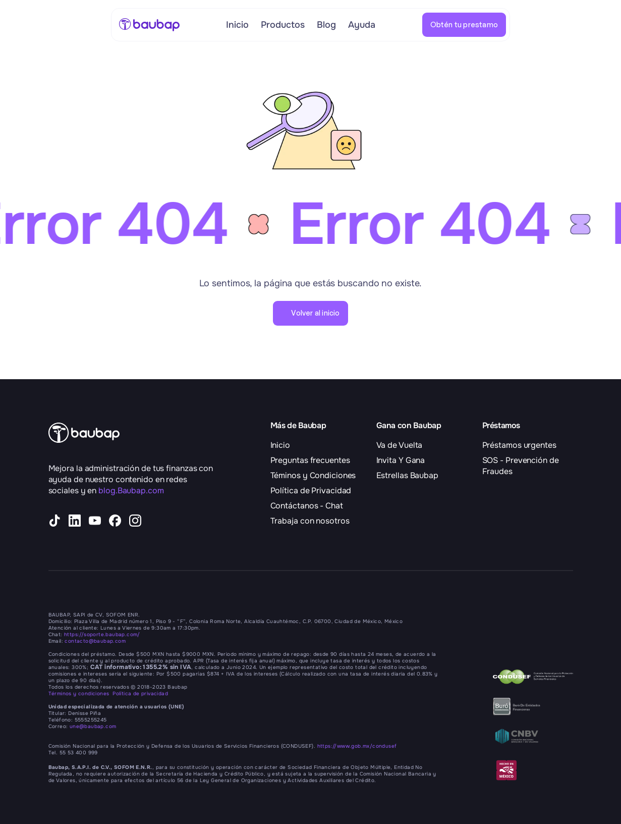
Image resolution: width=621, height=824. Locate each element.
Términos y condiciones (80, 693)
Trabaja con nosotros (310, 521)
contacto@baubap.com (95, 641)
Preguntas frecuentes (310, 460)
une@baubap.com (93, 726)
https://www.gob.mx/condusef (357, 746)
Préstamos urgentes (519, 445)
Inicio (280, 445)
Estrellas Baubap (407, 475)
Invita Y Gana (400, 460)
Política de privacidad (140, 693)
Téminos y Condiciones (313, 475)
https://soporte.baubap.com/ (102, 634)
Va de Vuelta (399, 445)
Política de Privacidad (311, 490)
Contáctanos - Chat (306, 505)
